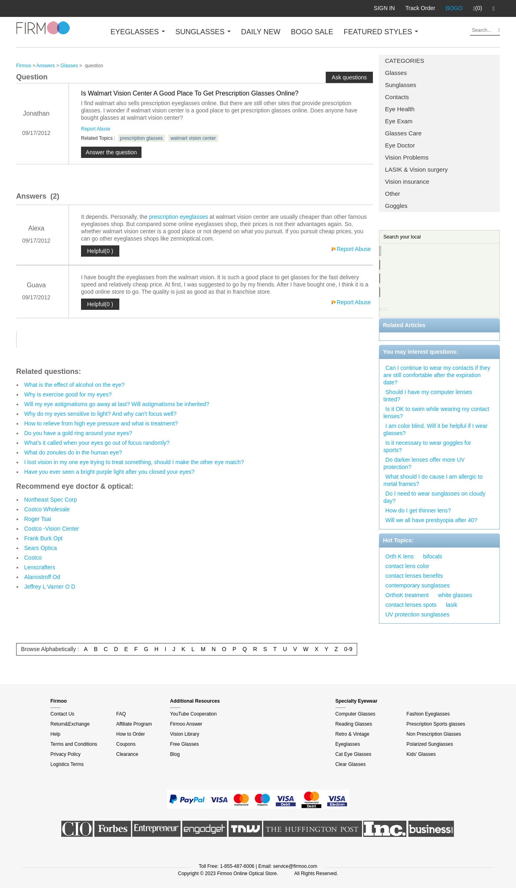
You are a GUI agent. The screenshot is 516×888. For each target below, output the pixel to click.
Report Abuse (95, 129)
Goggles (396, 205)
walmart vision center (193, 138)
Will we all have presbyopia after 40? (431, 520)
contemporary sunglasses (417, 585)
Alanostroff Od (42, 577)
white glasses (455, 595)
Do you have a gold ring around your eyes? (78, 433)
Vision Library (184, 734)
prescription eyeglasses (178, 217)
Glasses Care (403, 133)
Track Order (420, 8)
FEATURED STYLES (381, 32)
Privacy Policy (65, 754)
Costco (33, 557)
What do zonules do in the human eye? (73, 452)
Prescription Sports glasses (435, 724)
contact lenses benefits (414, 576)
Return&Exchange (69, 724)
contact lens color (407, 566)
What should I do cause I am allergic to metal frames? (433, 480)
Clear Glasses (350, 764)
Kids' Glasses (420, 754)
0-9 (348, 649)
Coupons (125, 744)
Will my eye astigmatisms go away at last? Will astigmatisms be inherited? (116, 404)
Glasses (396, 72)
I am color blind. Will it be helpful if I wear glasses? (435, 429)
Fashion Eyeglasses (427, 714)
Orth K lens (399, 556)
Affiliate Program (134, 724)
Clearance (127, 754)
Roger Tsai (37, 519)
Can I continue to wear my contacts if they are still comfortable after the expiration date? (436, 375)
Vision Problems (407, 157)
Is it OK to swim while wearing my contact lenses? (436, 412)
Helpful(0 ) (100, 251)
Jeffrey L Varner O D (49, 586)
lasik (451, 605)
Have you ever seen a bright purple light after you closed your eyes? (109, 472)
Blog (175, 754)
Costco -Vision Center (51, 528)
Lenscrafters (39, 567)
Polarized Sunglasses (429, 744)
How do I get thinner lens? (418, 510)
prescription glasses (141, 138)
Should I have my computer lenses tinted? (427, 396)
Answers (45, 65)
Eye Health (399, 109)
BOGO (454, 8)
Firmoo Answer (186, 724)
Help (55, 734)
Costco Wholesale (47, 509)
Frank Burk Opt (43, 538)
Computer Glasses (355, 714)
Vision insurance (407, 181)
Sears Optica (40, 548)
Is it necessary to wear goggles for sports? (427, 446)
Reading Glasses (353, 724)
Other (392, 193)
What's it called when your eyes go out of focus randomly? (97, 443)
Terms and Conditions (73, 744)
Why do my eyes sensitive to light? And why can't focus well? (100, 414)
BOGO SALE (312, 32)
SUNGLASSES (203, 32)
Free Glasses (184, 744)
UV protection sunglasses (417, 614)
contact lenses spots (411, 605)
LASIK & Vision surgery (416, 169)
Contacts (397, 96)
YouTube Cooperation (193, 714)
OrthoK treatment (407, 595)
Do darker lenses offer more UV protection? (424, 463)
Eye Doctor (400, 145)
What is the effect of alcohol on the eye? (74, 385)
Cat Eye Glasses (353, 754)
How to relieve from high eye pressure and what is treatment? (101, 423)
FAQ (121, 714)
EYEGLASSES (137, 32)
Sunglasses (400, 84)
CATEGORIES (404, 60)
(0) (477, 8)
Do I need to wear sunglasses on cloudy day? (434, 497)
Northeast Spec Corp (50, 499)
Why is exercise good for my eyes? (68, 394)
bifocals (432, 556)
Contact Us (62, 714)
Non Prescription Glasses (433, 734)
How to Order (130, 734)
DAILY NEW (260, 32)
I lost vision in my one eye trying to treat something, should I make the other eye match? (134, 462)
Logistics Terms (66, 764)
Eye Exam (398, 121)
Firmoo (23, 65)
